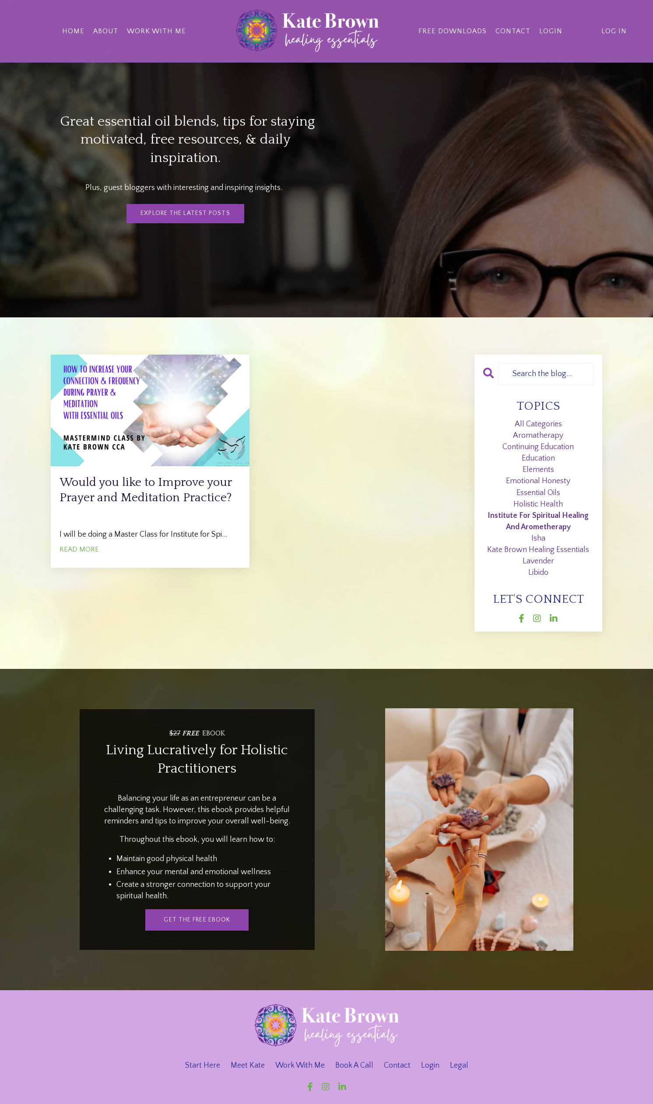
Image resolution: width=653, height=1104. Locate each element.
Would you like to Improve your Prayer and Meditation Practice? (144, 502)
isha (538, 538)
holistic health (538, 504)
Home (73, 31)
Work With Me (156, 31)
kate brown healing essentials (538, 549)
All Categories (538, 424)
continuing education (538, 447)
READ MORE (79, 573)
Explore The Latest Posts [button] (185, 213)
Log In (614, 31)
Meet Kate (248, 1065)
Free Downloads (452, 31)
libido (538, 572)
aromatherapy (538, 435)
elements (538, 469)
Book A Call (354, 1065)
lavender (538, 561)
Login (551, 31)
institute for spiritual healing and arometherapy (538, 521)
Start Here (202, 1065)
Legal (459, 1065)
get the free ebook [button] (197, 919)
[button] (197, 919)
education (538, 458)
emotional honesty (538, 481)
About (105, 31)
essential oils (538, 493)
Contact (513, 31)
